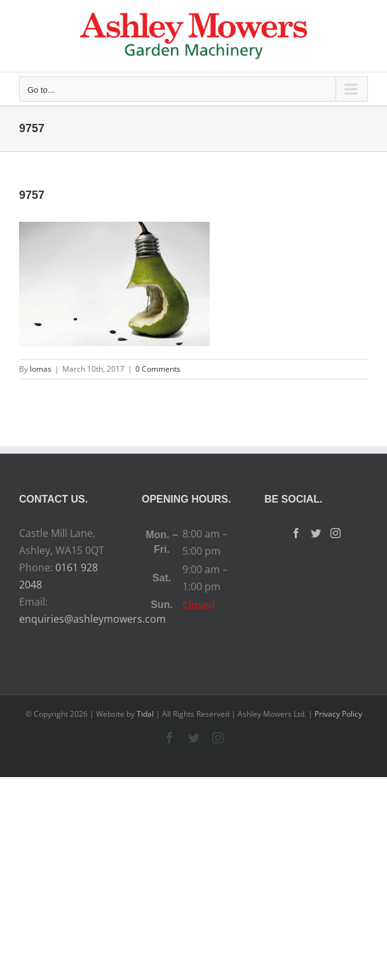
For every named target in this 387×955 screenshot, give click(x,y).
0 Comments (157, 368)
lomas (40, 368)
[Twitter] (316, 533)
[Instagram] (335, 533)
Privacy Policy (338, 713)
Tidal (145, 713)
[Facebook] (296, 533)
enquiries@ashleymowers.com (92, 619)
